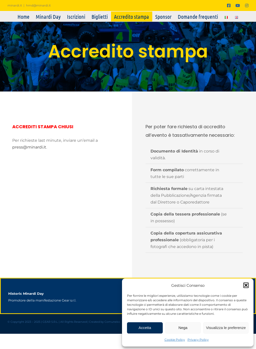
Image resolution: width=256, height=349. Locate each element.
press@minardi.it (29, 147)
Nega (183, 328)
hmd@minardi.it (38, 5)
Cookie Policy (174, 340)
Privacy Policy (198, 340)
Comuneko (112, 322)
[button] (246, 285)
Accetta (144, 328)
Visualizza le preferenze (226, 328)
